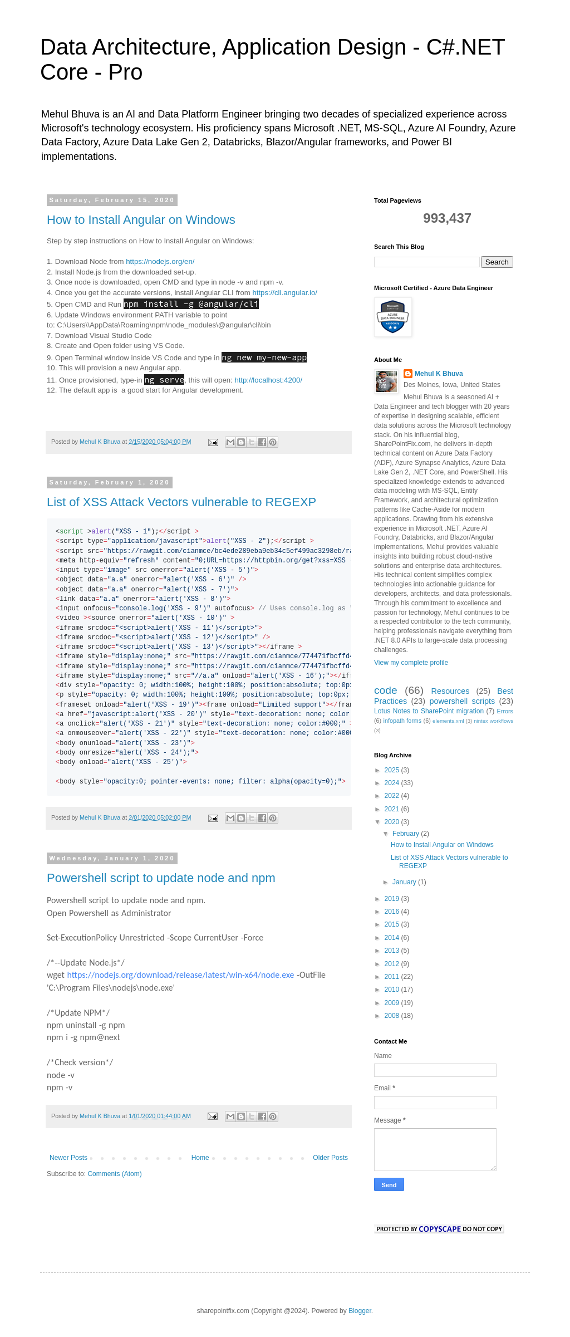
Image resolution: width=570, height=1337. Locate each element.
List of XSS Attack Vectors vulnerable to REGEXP (181, 502)
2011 (393, 977)
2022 (393, 796)
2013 (393, 950)
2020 (393, 822)
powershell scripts (462, 701)
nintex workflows (493, 721)
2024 (393, 783)
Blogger (359, 1311)
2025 (393, 770)
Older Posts (330, 1158)
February (406, 834)
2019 (393, 899)
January (405, 882)
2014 (393, 938)
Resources (450, 691)
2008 (393, 1016)
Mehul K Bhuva (439, 374)
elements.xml (448, 721)
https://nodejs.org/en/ (160, 261)
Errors (505, 711)
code (385, 690)
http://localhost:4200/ (268, 380)
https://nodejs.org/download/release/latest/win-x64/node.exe (180, 974)
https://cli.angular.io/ (284, 292)
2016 (393, 911)
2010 (393, 989)
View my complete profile (411, 663)
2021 (393, 809)
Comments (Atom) (114, 1174)
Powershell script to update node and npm (161, 878)
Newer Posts (68, 1158)
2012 (393, 964)
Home (200, 1158)
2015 (393, 924)
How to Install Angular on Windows (141, 220)
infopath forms (403, 720)
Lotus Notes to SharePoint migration (429, 711)
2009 (393, 1003)
